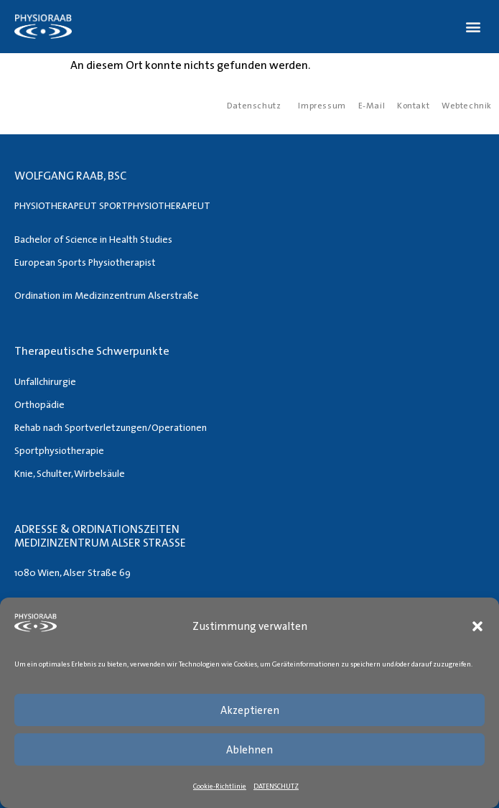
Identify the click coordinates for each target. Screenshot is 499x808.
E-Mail (372, 105)
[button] (477, 626)
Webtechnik (467, 105)
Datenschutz (254, 105)
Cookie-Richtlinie (219, 785)
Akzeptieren (249, 710)
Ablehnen (249, 749)
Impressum (321, 105)
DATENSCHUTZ (276, 785)
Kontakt (413, 105)
